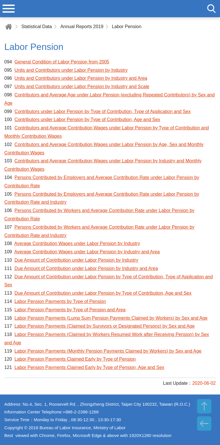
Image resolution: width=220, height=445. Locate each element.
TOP (204, 406)
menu (8, 8)
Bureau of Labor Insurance (110, 8)
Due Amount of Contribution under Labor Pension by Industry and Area (86, 268)
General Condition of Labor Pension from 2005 (62, 61)
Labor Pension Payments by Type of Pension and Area (70, 309)
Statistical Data (36, 26)
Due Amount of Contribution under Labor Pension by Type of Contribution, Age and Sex (103, 293)
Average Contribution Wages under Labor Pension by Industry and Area (87, 251)
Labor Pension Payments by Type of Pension (60, 301)
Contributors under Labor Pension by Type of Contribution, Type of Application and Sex (103, 111)
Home (8, 26)
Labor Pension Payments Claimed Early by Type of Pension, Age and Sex (89, 367)
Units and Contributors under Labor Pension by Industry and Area (81, 78)
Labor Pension (126, 26)
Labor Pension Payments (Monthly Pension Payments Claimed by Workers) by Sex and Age (108, 351)
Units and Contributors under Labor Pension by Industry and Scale (82, 86)
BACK (204, 423)
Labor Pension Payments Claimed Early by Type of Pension (75, 359)
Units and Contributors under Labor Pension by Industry (71, 70)
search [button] (211, 8)
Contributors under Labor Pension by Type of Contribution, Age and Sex (87, 119)
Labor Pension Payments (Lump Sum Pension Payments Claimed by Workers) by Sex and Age (111, 318)
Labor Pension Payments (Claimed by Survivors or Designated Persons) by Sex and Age (105, 326)
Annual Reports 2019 (81, 26)
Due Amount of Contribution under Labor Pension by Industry (76, 260)
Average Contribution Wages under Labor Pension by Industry (77, 243)
